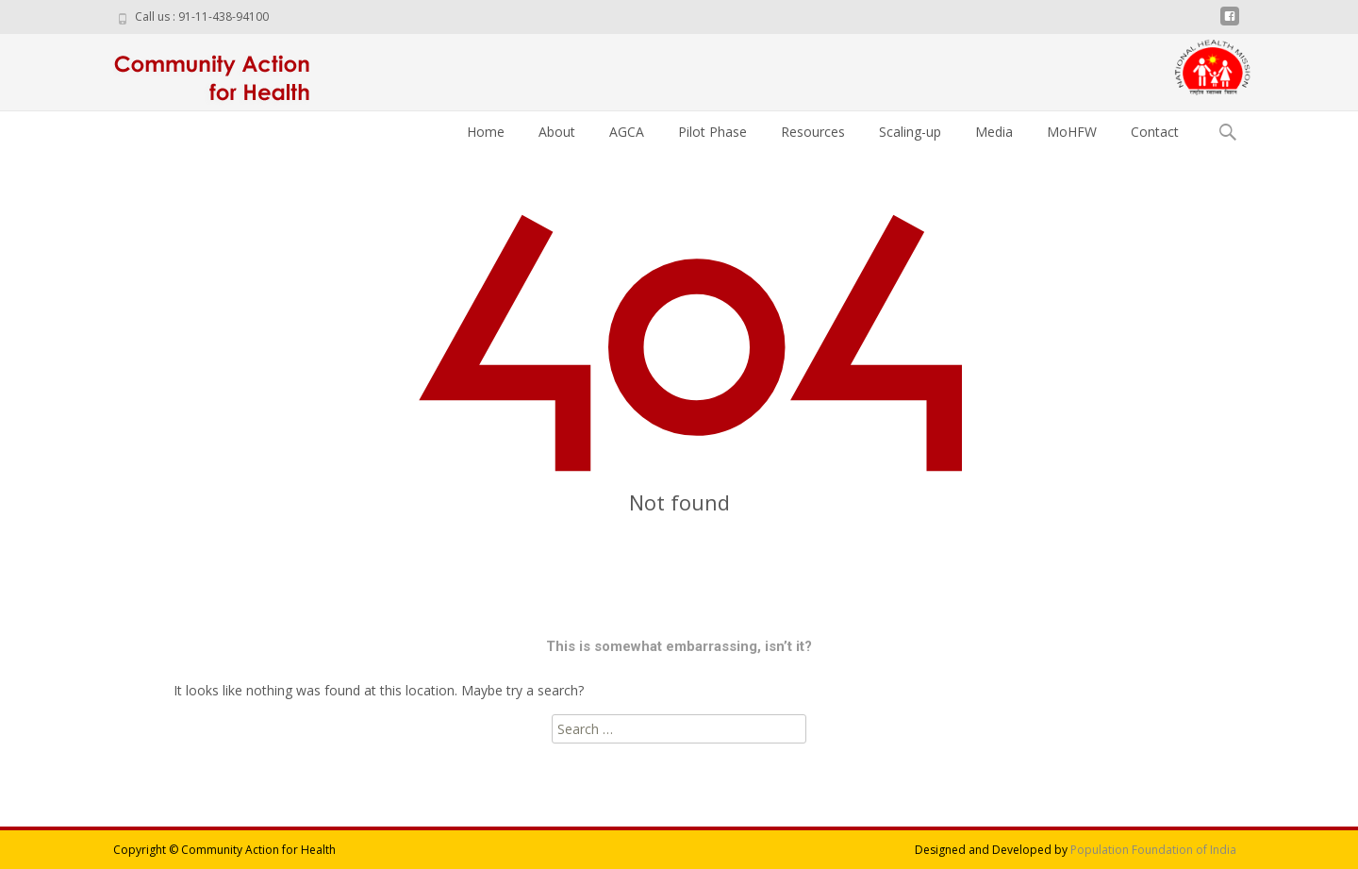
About (556, 132)
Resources (813, 132)
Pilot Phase (712, 132)
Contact (1155, 132)
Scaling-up (910, 132)
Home (486, 132)
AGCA (626, 132)
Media (994, 132)
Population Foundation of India (1153, 850)
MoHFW (1072, 132)
